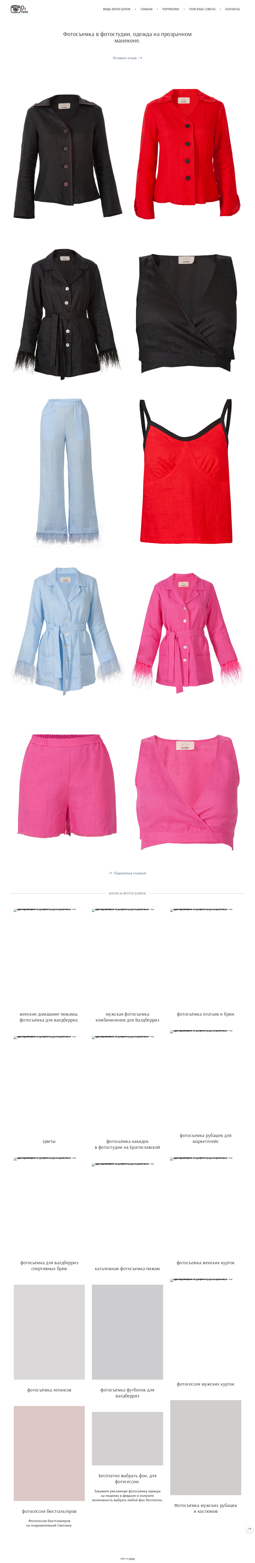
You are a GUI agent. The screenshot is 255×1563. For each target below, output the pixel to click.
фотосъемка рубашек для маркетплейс (206, 1142)
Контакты (232, 9)
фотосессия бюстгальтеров (49, 1515)
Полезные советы (202, 9)
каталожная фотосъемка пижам (127, 1272)
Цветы (49, 1145)
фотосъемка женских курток (206, 1266)
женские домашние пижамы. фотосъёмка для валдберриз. (49, 1020)
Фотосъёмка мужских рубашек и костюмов (205, 1512)
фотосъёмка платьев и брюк (205, 1018)
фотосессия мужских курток (205, 1388)
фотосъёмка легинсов (49, 1393)
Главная (146, 9)
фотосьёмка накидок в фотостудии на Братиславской (127, 1148)
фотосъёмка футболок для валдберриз (127, 1396)
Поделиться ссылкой (130, 877)
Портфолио (170, 9)
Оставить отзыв (125, 58)
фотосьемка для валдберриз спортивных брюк (49, 1269)
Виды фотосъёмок (117, 9)
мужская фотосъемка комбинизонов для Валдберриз (127, 1020)
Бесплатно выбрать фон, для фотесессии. (127, 1482)
